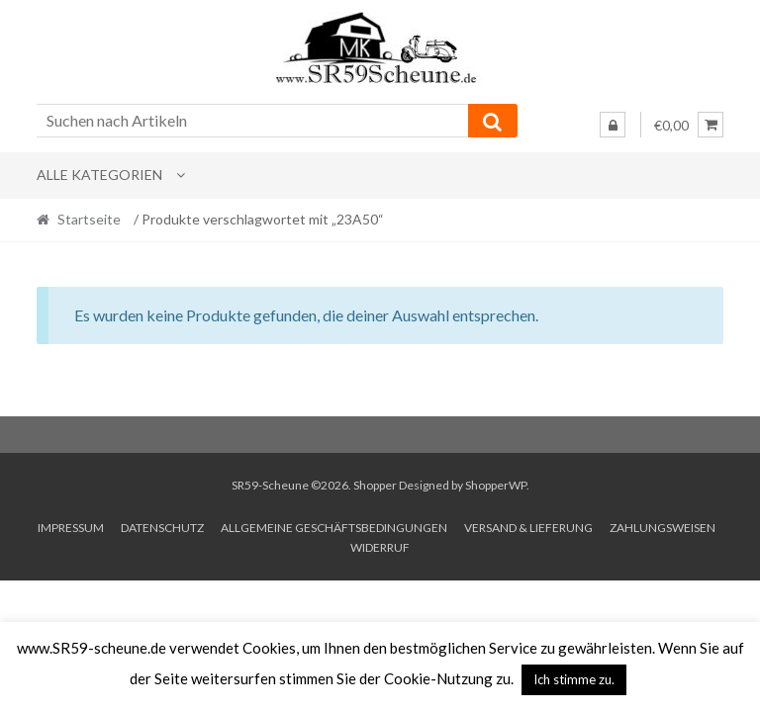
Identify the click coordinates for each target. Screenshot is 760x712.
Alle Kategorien (99, 174)
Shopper (375, 485)
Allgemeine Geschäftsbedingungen (334, 527)
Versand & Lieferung (528, 527)
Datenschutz (162, 527)
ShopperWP (495, 485)
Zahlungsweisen (662, 527)
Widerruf (380, 547)
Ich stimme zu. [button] (574, 679)
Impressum (71, 527)
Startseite (89, 219)
